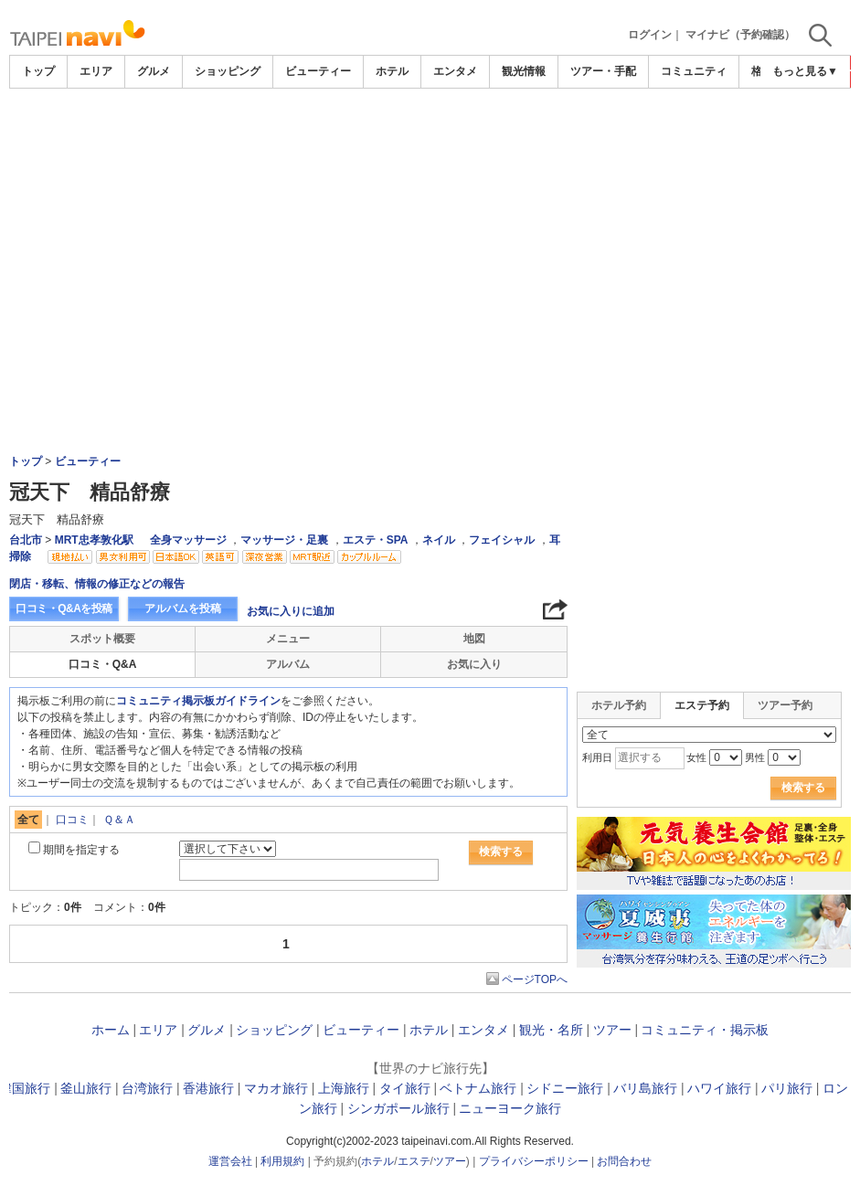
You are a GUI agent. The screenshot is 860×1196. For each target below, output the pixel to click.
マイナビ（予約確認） (740, 34)
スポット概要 (102, 638)
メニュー (288, 638)
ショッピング (227, 71)
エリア (96, 71)
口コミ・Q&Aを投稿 (64, 608)
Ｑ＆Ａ (119, 819)
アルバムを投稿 (182, 608)
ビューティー (318, 71)
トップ (38, 71)
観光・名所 (551, 1029)
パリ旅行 (786, 1088)
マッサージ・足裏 (284, 540)
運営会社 (230, 1161)
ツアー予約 (785, 705)
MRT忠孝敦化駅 (94, 540)
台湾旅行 (147, 1088)
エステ (414, 1161)
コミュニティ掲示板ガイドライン (198, 700)
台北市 (25, 540)
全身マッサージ (188, 540)
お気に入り (474, 664)
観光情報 (524, 71)
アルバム (288, 664)
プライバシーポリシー (534, 1161)
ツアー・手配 (603, 71)
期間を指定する (81, 849)
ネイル (438, 540)
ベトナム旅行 (478, 1088)
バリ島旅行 (645, 1088)
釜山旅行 (85, 1088)
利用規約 (282, 1161)
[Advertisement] (430, 139)
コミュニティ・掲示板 (705, 1029)
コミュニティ (694, 71)
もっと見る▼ (805, 71)
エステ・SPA (376, 540)
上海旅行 (343, 1088)
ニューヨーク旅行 (510, 1108)
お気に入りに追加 (290, 611)
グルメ (153, 71)
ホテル (392, 71)
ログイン (650, 34)
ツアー (612, 1029)
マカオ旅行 (276, 1088)
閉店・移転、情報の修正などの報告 (97, 583)
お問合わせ (624, 1161)
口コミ (72, 819)
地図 (474, 638)
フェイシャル (502, 540)
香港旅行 (208, 1088)
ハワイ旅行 (719, 1088)
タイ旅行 (404, 1088)
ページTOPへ (535, 979)
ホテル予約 (618, 705)
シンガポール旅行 (398, 1108)
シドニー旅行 (564, 1088)
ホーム (110, 1029)
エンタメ (455, 71)
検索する (501, 851)
